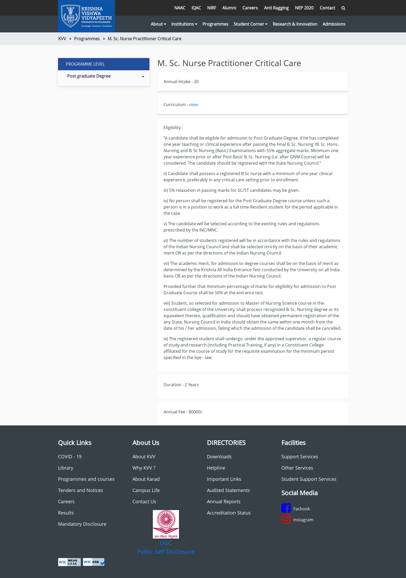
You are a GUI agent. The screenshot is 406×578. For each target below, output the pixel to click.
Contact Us (144, 501)
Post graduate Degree (105, 76)
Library (65, 468)
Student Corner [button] (251, 24)
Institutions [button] (184, 24)
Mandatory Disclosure (82, 524)
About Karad (146, 479)
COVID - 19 (70, 456)
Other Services (297, 468)
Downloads (219, 456)
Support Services (299, 456)
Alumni (229, 8)
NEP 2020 (304, 8)
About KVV (143, 456)
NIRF (211, 8)
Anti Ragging (276, 8)
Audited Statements (228, 490)
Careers (250, 8)
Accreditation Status (229, 513)
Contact (327, 8)
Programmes (215, 24)
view (193, 104)
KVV (62, 39)
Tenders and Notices (80, 490)
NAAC (179, 8)
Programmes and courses (86, 479)
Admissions (334, 24)
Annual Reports (224, 501)
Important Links (224, 479)
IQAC (196, 8)
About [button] (158, 24)
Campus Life (146, 490)
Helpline (216, 468)
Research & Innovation (295, 24)
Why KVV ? (143, 468)
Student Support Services (309, 479)
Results (66, 513)
